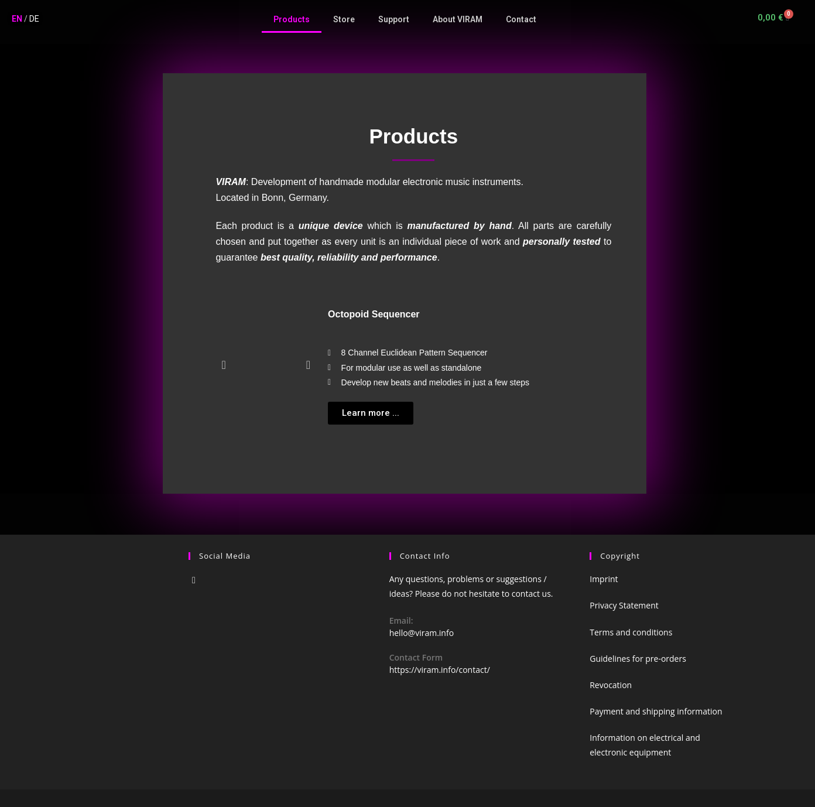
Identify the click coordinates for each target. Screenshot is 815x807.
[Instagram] (194, 580)
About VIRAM (457, 19)
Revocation (611, 684)
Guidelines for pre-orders (638, 658)
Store (344, 19)
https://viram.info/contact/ (439, 669)
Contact (521, 19)
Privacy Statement (624, 605)
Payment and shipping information (656, 711)
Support (393, 19)
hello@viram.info (421, 632)
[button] (370, 413)
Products (291, 19)
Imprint (604, 578)
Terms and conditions (631, 632)
